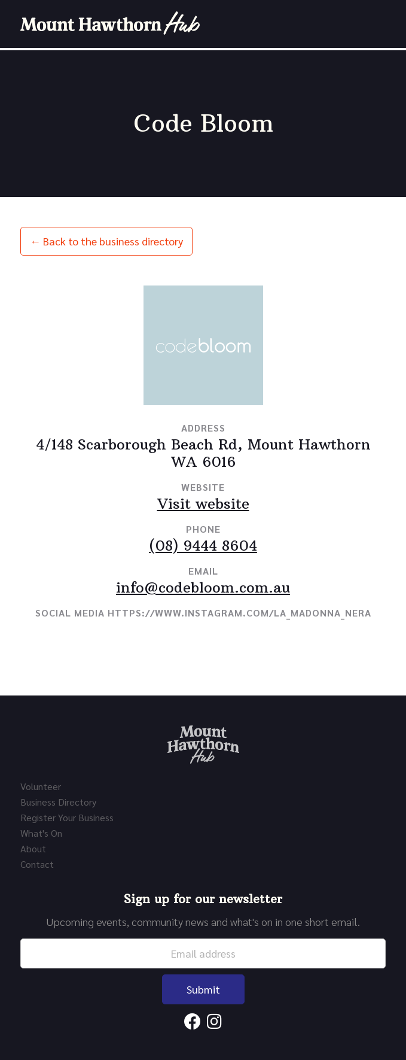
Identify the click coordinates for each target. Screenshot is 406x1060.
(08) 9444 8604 (203, 545)
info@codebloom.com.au (203, 587)
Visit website (203, 503)
